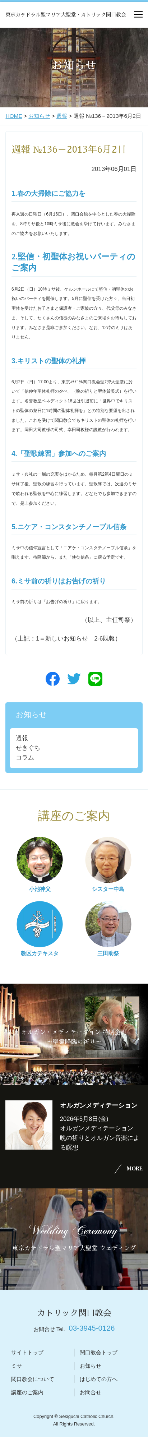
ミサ (16, 1366)
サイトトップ (27, 1352)
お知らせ (39, 116)
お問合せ (90, 1392)
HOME (13, 116)
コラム (25, 757)
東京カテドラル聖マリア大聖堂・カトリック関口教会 (65, 14)
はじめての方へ (98, 1379)
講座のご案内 (27, 1392)
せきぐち (28, 747)
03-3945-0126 (92, 1328)
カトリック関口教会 (74, 1313)
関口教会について (32, 1379)
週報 (61, 116)
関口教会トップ (98, 1352)
